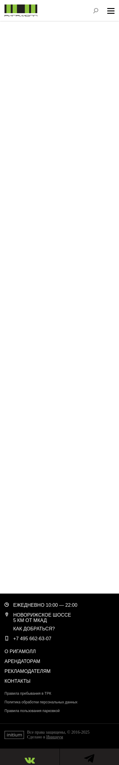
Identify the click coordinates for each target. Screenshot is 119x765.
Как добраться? (34, 628)
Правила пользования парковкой (32, 711)
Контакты (17, 681)
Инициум (54, 737)
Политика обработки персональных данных (41, 702)
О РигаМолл (20, 651)
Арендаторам (22, 661)
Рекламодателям (27, 671)
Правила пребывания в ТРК (28, 693)
